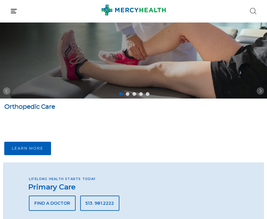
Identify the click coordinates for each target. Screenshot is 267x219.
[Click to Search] (253, 11)
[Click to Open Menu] (14, 11)
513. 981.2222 (99, 203)
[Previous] (6, 91)
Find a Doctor (52, 203)
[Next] (260, 91)
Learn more (27, 148)
